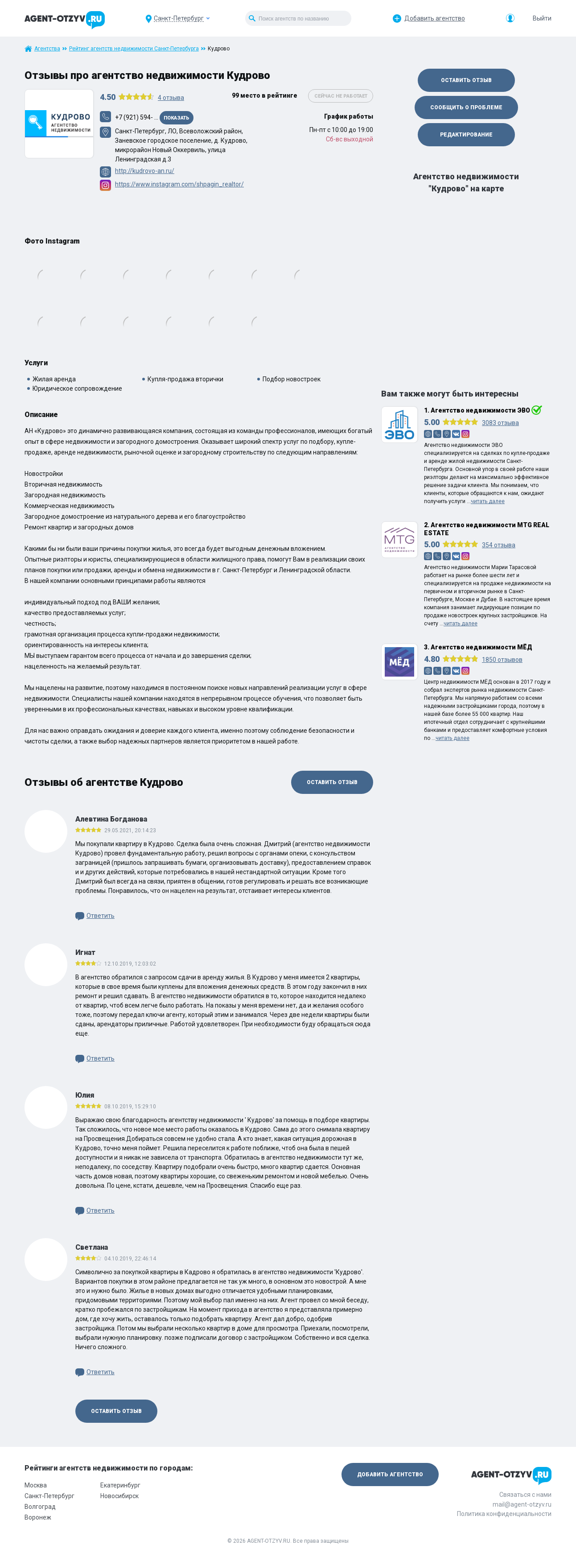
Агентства (47, 48)
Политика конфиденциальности (504, 1513)
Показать (176, 118)
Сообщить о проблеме (466, 107)
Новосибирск (119, 1495)
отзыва (171, 97)
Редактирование (466, 135)
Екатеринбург (120, 1485)
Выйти (542, 18)
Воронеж (38, 1517)
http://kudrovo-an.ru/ (144, 170)
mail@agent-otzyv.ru (522, 1504)
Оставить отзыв (332, 782)
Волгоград (40, 1506)
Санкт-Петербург (49, 1495)
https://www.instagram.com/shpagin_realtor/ (179, 184)
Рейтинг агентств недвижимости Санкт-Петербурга (134, 48)
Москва (36, 1485)
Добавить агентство (434, 18)
